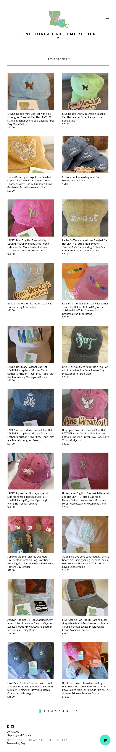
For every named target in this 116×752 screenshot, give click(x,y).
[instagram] (12, 726)
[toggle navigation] (107, 19)
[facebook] (8, 726)
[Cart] (105, 740)
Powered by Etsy (16, 743)
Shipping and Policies (19, 735)
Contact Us (13, 731)
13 (75, 711)
